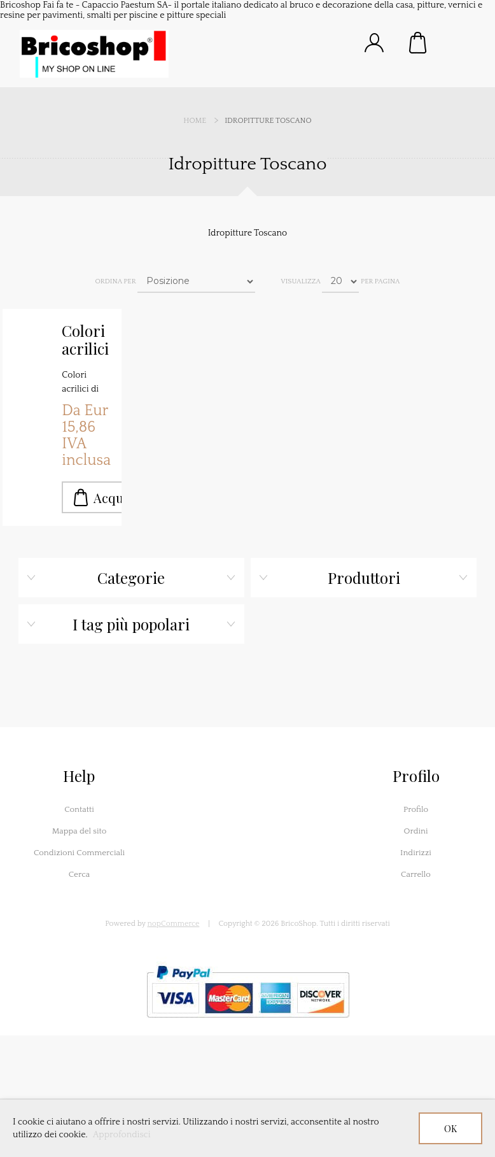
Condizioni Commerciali (79, 852)
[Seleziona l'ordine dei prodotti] (196, 281)
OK (450, 1129)
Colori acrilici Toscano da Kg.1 (86, 340)
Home (194, 121)
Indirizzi (415, 852)
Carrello (418, 42)
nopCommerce (174, 923)
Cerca (79, 874)
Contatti (79, 809)
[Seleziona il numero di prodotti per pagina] (340, 281)
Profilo (415, 809)
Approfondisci (122, 1135)
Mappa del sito (79, 831)
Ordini (415, 831)
